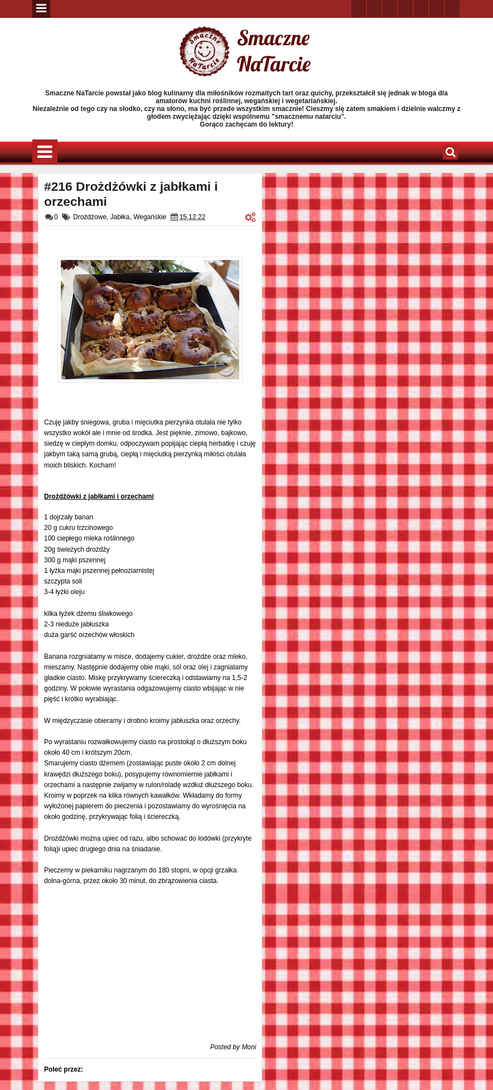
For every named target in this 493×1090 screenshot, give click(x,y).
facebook (374, 8)
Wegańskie (149, 217)
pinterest (452, 8)
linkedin (421, 8)
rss (405, 8)
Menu (41, 9)
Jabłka (120, 217)
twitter (358, 8)
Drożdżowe (90, 217)
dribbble (436, 8)
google (390, 8)
